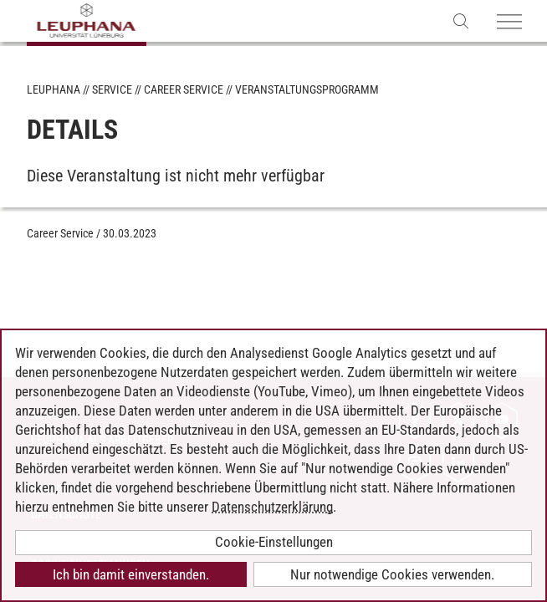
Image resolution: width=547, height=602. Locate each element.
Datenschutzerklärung (272, 506)
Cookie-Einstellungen (274, 541)
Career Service (183, 89)
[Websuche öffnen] (461, 20)
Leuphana (53, 89)
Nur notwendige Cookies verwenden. (392, 574)
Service (112, 89)
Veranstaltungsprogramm (307, 89)
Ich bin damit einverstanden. (131, 574)
